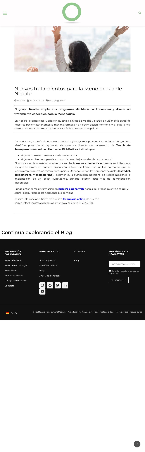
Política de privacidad (88, 312)
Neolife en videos (48, 265)
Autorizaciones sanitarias (130, 312)
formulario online (74, 199)
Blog (42, 270)
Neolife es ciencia (14, 275)
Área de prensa (47, 260)
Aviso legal (73, 312)
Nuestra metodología (16, 265)
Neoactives (10, 270)
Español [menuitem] (14, 313)
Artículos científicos (49, 275)
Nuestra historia (13, 260)
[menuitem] (12, 313)
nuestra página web (71, 188)
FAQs (77, 260)
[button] (5, 13)
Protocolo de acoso (109, 312)
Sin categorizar (57, 100)
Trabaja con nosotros (16, 280)
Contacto (9, 285)
